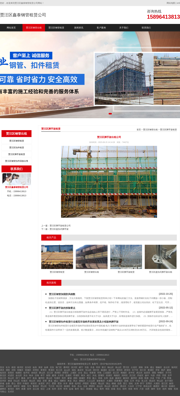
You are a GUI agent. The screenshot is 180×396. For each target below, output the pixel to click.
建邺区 (3, 389)
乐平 (170, 375)
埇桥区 (63, 381)
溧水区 (123, 386)
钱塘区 (19, 372)
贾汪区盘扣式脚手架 (59, 229)
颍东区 (126, 378)
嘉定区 (80, 370)
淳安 (157, 370)
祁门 (18, 378)
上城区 (73, 372)
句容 (153, 375)
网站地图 (171, 3)
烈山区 (17, 381)
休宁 (29, 378)
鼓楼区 (172, 386)
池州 (164, 389)
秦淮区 (11, 389)
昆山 (86, 372)
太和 (106, 378)
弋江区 (51, 386)
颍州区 (134, 378)
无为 (29, 386)
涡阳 (75, 378)
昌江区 (3, 378)
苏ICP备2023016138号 (111, 364)
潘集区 (82, 381)
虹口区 (112, 370)
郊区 (2, 386)
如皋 (46, 367)
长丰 (65, 383)
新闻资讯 (78, 27)
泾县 (152, 378)
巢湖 (71, 383)
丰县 (92, 367)
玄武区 (11, 391)
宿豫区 (20, 370)
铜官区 (17, 386)
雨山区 (107, 386)
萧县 (50, 381)
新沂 (104, 367)
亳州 (102, 389)
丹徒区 (140, 375)
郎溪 (169, 378)
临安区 (3, 372)
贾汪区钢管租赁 (56, 27)
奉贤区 (43, 370)
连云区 (167, 367)
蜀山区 (101, 383)
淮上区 (144, 381)
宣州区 (3, 381)
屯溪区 (57, 378)
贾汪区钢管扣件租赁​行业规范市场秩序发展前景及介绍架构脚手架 (83, 321)
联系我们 (146, 27)
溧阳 (154, 372)
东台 (25, 375)
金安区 (41, 383)
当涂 (85, 386)
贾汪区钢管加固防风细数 (62, 294)
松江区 (59, 370)
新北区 (3, 375)
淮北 (119, 389)
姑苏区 (147, 372)
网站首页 (11, 27)
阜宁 (42, 375)
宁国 (158, 378)
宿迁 (42, 389)
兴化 (94, 375)
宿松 (131, 383)
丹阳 (158, 375)
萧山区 (42, 372)
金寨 (8, 383)
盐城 (71, 389)
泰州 (77, 389)
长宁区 (135, 370)
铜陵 (170, 389)
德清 (13, 367)
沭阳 (13, 370)
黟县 (23, 378)
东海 (146, 367)
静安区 (127, 370)
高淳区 (115, 386)
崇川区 (74, 367)
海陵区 (117, 375)
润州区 (125, 375)
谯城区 (82, 378)
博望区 (92, 386)
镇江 (82, 389)
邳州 (98, 367)
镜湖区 (67, 386)
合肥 (147, 389)
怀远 (138, 381)
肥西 (54, 383)
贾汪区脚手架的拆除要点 (62, 308)
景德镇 (89, 389)
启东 (52, 367)
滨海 (37, 375)
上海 (48, 389)
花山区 (100, 386)
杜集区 (24, 381)
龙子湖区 (169, 381)
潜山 (108, 383)
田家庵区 (118, 381)
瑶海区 (93, 383)
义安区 (9, 386)
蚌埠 (136, 389)
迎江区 (164, 383)
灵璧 (45, 381)
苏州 (60, 389)
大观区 (157, 383)
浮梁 (164, 375)
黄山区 (49, 378)
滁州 (153, 389)
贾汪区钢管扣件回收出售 (16, 161)
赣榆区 (159, 367)
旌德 (141, 378)
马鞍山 (3, 391)
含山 (79, 386)
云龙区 (134, 367)
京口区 (132, 375)
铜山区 (110, 367)
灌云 (152, 367)
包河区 (78, 383)
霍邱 (19, 383)
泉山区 (118, 367)
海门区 (59, 367)
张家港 (92, 372)
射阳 (48, 375)
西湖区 (58, 372)
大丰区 (61, 375)
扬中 (147, 375)
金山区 (67, 370)
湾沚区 (43, 386)
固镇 (126, 381)
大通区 (109, 381)
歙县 (35, 378)
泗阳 (8, 370)
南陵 (23, 386)
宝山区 (88, 370)
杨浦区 (104, 370)
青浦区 (51, 370)
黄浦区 (151, 370)
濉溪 (10, 381)
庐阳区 (85, 383)
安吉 (2, 367)
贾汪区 (126, 367)
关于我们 (123, 27)
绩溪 (146, 378)
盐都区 (68, 375)
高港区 (109, 375)
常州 (65, 389)
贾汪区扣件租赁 (16, 147)
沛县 (87, 367)
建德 (169, 370)
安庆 (159, 389)
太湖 (136, 383)
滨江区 (50, 372)
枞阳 (171, 383)
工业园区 (107, 372)
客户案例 (101, 27)
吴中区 (131, 372)
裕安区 (34, 383)
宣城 (113, 389)
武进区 (11, 375)
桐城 (114, 383)
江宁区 (139, 386)
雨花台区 (147, 386)
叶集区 (26, 383)
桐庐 (163, 370)
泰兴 (83, 375)
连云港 (36, 389)
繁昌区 (36, 386)
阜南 (100, 378)
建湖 (54, 375)
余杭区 (34, 372)
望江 (125, 383)
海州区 (174, 367)
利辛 (64, 378)
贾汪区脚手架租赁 (16, 154)
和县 (74, 386)
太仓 (80, 372)
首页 (139, 130)
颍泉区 (118, 378)
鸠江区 (59, 386)
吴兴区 (28, 367)
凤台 (75, 381)
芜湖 (176, 389)
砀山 (56, 381)
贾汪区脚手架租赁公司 (60, 225)
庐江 (48, 383)
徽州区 (41, 378)
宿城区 (28, 370)
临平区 (26, 372)
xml (178, 3)
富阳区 (11, 372)
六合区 (131, 386)
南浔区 (20, 367)
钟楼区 (161, 372)
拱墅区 (65, 372)
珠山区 (11, 378)
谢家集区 (101, 381)
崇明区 (36, 370)
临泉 (112, 378)
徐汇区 (143, 370)
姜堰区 (101, 375)
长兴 (8, 367)
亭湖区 (76, 375)
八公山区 (91, 381)
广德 (163, 378)
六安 (142, 389)
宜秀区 (149, 383)
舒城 (2, 383)
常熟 (99, 372)
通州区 (66, 367)
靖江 (89, 375)
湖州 (18, 389)
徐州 (29, 389)
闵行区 (96, 370)
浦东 (74, 370)
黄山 (96, 389)
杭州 (54, 389)
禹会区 (152, 381)
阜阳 (107, 389)
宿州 (124, 389)
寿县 (70, 381)
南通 (23, 389)
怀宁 (142, 383)
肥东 (60, 383)
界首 (89, 378)
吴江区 (116, 372)
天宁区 (168, 372)
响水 (31, 375)
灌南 (141, 367)
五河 (132, 381)
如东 (35, 367)
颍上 (94, 378)
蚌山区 (160, 381)
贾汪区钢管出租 (34, 27)
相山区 (32, 381)
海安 (40, 367)
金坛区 (19, 375)
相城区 (124, 372)
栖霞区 (156, 386)
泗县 (39, 381)
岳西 (119, 383)
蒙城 (70, 378)
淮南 (130, 389)
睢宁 (81, 367)
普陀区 (119, 370)
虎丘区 (139, 372)
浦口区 (164, 386)
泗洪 (2, 370)
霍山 (13, 383)
